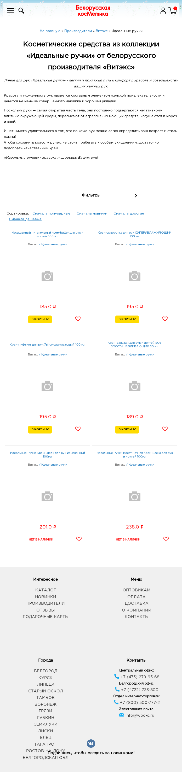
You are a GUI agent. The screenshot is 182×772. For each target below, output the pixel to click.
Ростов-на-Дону (45, 751)
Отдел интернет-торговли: (136, 696)
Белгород (45, 671)
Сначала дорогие (128, 213)
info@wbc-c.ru (136, 715)
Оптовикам (136, 590)
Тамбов (45, 697)
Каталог (45, 590)
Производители (45, 603)
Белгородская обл (46, 757)
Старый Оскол (45, 691)
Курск (45, 678)
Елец (45, 737)
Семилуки (45, 724)
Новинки (45, 597)
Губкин (45, 718)
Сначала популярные (51, 213)
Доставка (137, 603)
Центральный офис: (136, 670)
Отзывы (45, 610)
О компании (136, 610)
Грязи (45, 711)
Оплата (136, 597)
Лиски (45, 731)
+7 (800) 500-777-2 (136, 702)
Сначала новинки (92, 213)
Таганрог (45, 744)
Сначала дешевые (25, 219)
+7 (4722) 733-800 (136, 690)
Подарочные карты (46, 617)
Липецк (45, 684)
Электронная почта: (136, 709)
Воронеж (45, 704)
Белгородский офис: (136, 683)
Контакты (137, 617)
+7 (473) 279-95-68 (136, 677)
